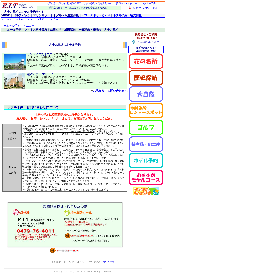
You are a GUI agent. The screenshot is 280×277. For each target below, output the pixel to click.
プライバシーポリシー (75, 262)
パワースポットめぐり (96, 15)
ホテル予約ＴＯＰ (20, 19)
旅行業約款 (95, 262)
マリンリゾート (43, 15)
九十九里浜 (111, 29)
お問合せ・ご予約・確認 (143, 8)
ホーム (5, 19)
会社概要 (56, 262)
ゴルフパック (21, 15)
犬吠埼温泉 (40, 29)
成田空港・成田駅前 (63, 29)
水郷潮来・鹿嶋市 (90, 29)
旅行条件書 (108, 262)
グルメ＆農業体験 (67, 15)
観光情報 (136, 15)
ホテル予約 (120, 15)
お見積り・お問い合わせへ (109, 90)
